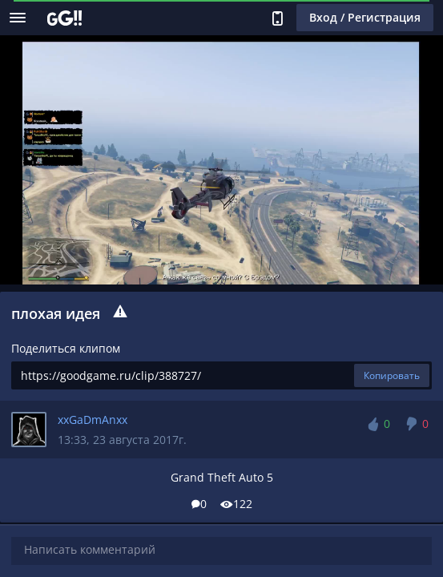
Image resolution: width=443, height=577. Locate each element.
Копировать (392, 375)
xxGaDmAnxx (92, 419)
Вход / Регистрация (365, 17)
